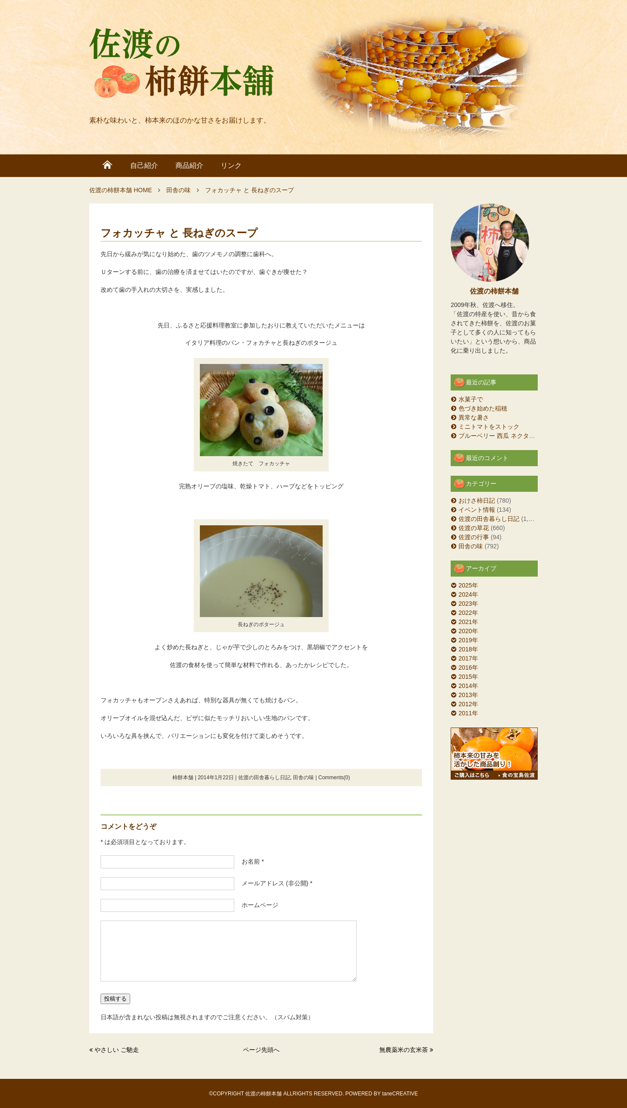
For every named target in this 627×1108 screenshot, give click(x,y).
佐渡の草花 (473, 527)
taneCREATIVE (400, 1094)
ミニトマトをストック (488, 426)
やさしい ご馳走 (116, 1049)
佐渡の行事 (473, 537)
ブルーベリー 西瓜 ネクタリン (499, 435)
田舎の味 (303, 777)
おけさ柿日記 (476, 500)
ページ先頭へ (261, 1049)
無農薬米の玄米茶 (403, 1049)
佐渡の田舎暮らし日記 (264, 777)
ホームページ (257, 904)
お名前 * (250, 861)
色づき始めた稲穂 (482, 408)
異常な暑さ (473, 417)
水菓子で (470, 399)
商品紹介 (189, 165)
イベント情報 (476, 509)
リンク (231, 165)
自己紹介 (144, 165)
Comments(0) (334, 777)
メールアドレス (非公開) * (274, 883)
